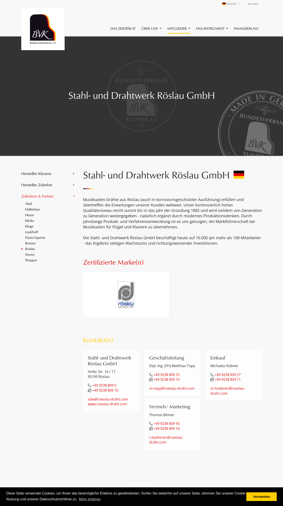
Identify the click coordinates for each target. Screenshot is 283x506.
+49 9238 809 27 (228, 374)
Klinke (29, 220)
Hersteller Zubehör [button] (36, 185)
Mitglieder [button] (177, 28)
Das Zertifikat (123, 28)
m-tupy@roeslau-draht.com (172, 388)
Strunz (29, 254)
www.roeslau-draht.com (107, 404)
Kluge (29, 226)
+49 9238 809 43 (167, 423)
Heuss (29, 214)
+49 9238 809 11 (228, 379)
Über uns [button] (150, 28)
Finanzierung (246, 28)
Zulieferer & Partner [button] (37, 196)
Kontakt (253, 4)
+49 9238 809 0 (104, 385)
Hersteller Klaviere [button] (36, 173)
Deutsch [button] (230, 4)
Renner (30, 243)
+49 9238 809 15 (167, 374)
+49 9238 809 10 (105, 390)
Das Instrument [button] (210, 28)
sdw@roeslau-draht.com (108, 399)
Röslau (30, 248)
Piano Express (35, 237)
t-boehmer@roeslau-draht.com (166, 440)
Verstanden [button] (261, 496)
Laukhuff (31, 231)
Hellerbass (32, 209)
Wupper (31, 259)
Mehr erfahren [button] (90, 499)
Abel (28, 203)
